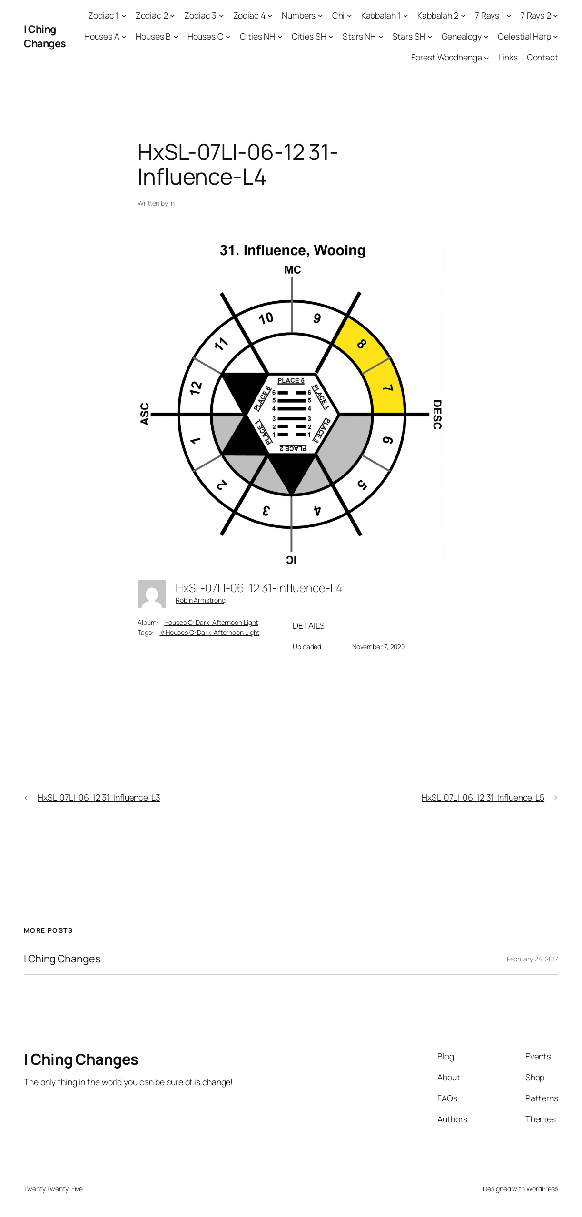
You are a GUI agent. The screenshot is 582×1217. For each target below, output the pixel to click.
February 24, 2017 (532, 958)
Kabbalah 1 (381, 15)
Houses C (205, 36)
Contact (542, 57)
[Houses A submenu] (124, 36)
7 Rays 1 (489, 15)
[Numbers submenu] (320, 15)
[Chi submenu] (349, 15)
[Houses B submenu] (175, 36)
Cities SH (309, 36)
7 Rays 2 (536, 15)
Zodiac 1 (103, 15)
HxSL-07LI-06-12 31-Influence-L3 (99, 797)
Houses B (153, 36)
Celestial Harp (524, 36)
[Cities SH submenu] (331, 36)
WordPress (542, 1188)
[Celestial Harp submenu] (555, 36)
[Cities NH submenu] (280, 36)
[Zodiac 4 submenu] (270, 15)
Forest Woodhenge (446, 57)
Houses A (101, 36)
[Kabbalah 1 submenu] (405, 15)
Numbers (299, 15)
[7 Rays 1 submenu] (509, 15)
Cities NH (257, 36)
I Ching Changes (45, 36)
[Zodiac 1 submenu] (124, 15)
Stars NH (359, 36)
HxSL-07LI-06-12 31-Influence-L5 (483, 797)
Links (508, 57)
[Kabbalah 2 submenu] (463, 15)
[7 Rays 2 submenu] (555, 15)
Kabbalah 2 (438, 15)
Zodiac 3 (200, 15)
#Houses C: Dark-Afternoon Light (209, 632)
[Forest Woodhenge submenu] (486, 57)
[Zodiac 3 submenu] (221, 15)
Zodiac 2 (152, 15)
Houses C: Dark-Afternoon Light (211, 622)
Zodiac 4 (249, 15)
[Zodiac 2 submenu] (172, 15)
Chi (338, 15)
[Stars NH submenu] (381, 36)
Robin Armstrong (201, 599)
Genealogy (462, 36)
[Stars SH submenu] (430, 36)
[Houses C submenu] (228, 36)
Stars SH (408, 36)
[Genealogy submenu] (486, 36)
